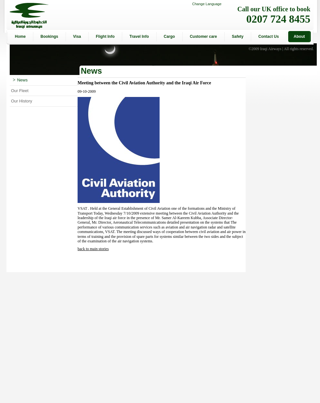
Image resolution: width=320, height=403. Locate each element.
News (20, 80)
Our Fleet (19, 90)
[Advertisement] (219, 337)
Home (20, 36)
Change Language (206, 4)
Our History (21, 101)
